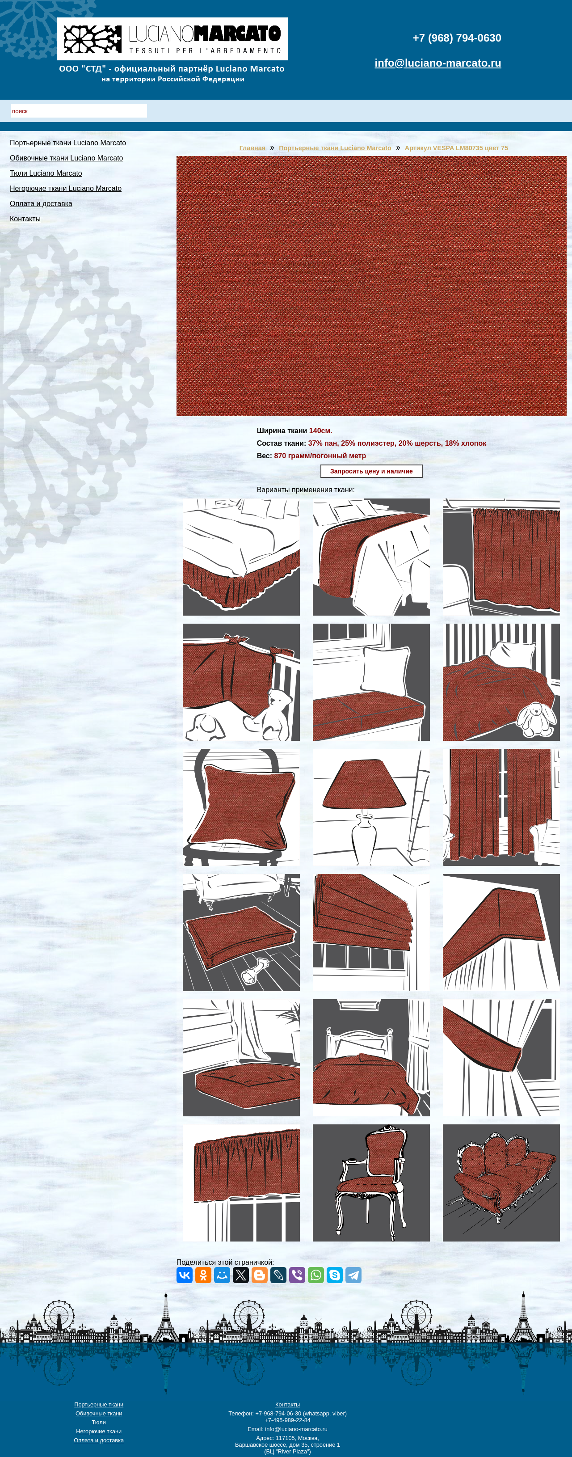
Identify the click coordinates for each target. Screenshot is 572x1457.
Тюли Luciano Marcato (46, 173)
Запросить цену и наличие (371, 471)
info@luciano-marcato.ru (438, 63)
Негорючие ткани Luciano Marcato (66, 188)
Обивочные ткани (99, 1413)
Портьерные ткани (98, 1404)
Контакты (25, 219)
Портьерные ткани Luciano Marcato (68, 143)
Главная (253, 148)
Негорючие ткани (99, 1431)
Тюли (99, 1422)
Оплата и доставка (41, 203)
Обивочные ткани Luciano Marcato (66, 158)
